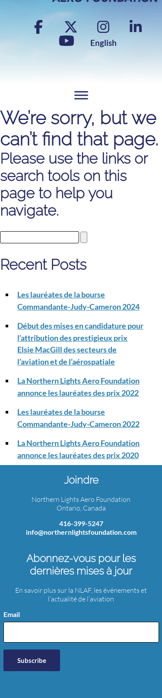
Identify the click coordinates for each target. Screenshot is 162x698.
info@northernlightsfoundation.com (81, 532)
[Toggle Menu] (81, 95)
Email (11, 614)
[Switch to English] (103, 43)
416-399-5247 (81, 523)
